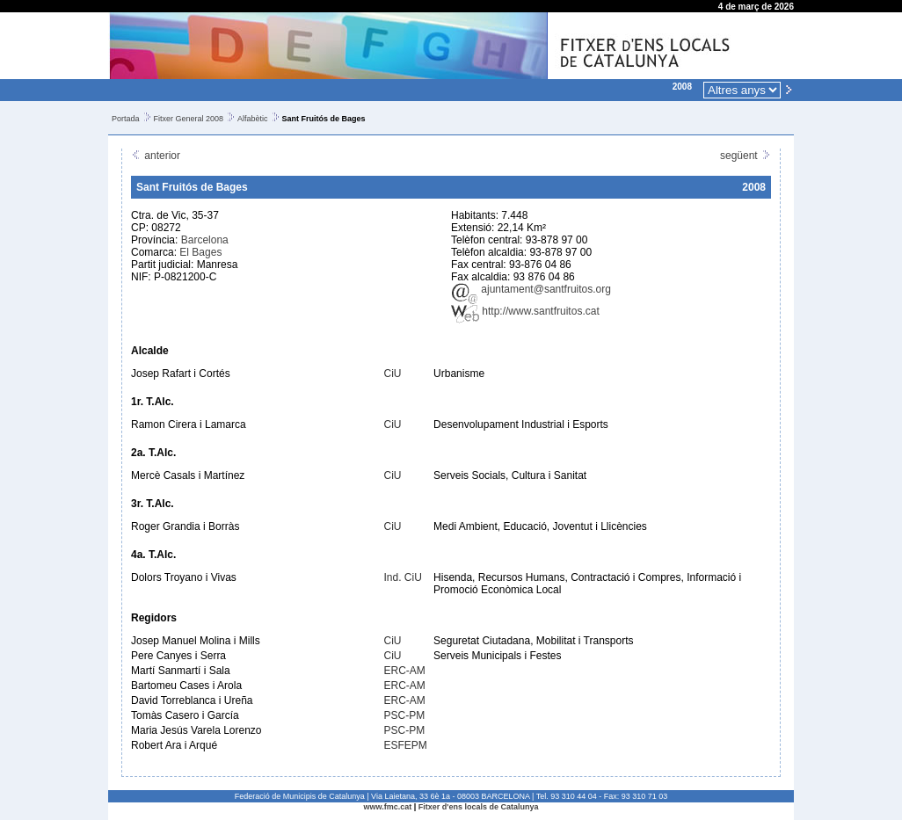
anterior (155, 155)
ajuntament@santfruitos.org (531, 289)
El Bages (200, 252)
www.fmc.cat (388, 806)
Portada (126, 118)
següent (745, 155)
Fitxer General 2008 (189, 118)
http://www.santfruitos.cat (525, 311)
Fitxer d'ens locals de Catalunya (478, 806)
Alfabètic (252, 118)
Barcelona (205, 240)
